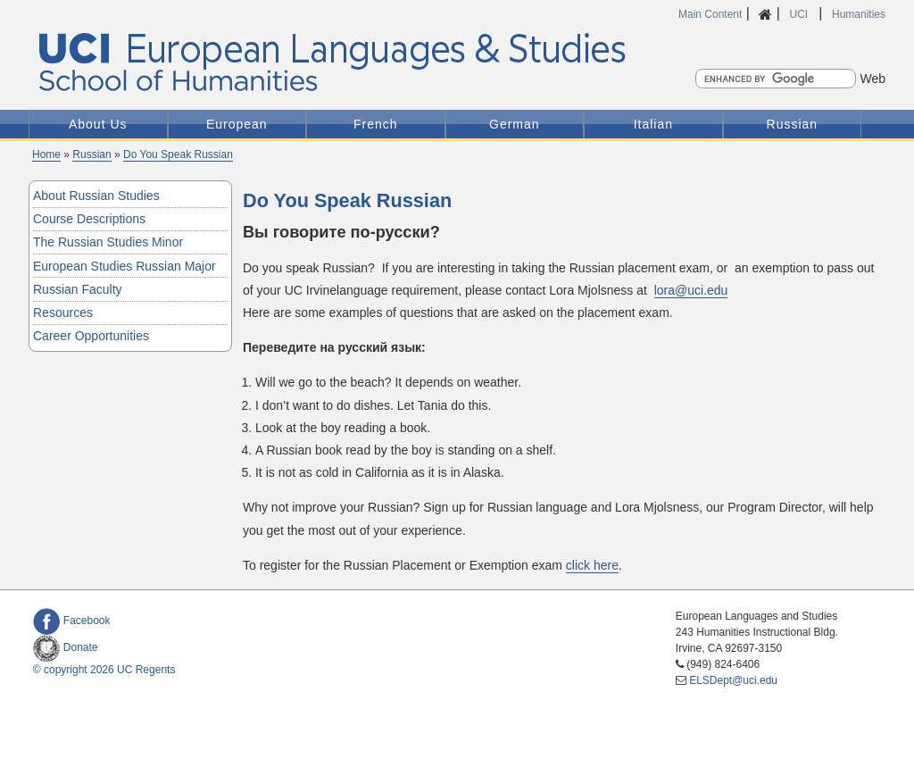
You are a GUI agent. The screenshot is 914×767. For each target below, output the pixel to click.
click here (592, 565)
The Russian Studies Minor (108, 242)
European (237, 124)
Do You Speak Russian (178, 154)
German (514, 124)
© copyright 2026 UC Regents (104, 669)
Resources (63, 312)
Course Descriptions (89, 219)
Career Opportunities (91, 336)
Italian (653, 124)
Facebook (72, 620)
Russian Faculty (77, 289)
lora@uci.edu (691, 290)
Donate (65, 647)
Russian (792, 124)
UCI (799, 14)
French (375, 124)
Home (46, 154)
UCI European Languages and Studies (371, 63)
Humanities (858, 14)
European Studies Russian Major (124, 266)
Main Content (710, 14)
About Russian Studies (96, 195)
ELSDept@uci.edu (733, 680)
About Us (98, 124)
